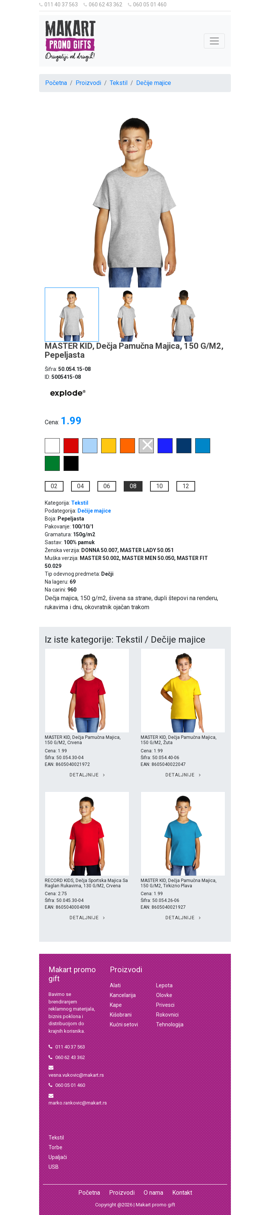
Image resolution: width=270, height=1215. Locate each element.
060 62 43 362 (102, 5)
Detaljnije (87, 775)
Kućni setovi (124, 1024)
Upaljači (58, 1157)
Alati (115, 985)
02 (54, 486)
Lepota (164, 985)
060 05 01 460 (147, 5)
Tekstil (118, 82)
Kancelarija (123, 995)
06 (106, 486)
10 (159, 486)
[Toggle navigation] (214, 40)
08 (133, 486)
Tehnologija (170, 1024)
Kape (116, 1005)
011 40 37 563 (58, 5)
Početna (56, 82)
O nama (153, 1192)
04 (80, 486)
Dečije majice (153, 82)
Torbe (55, 1147)
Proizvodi (88, 82)
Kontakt (182, 1192)
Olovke (164, 995)
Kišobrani (121, 1015)
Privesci (165, 1005)
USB (54, 1167)
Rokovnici (167, 1015)
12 (185, 486)
